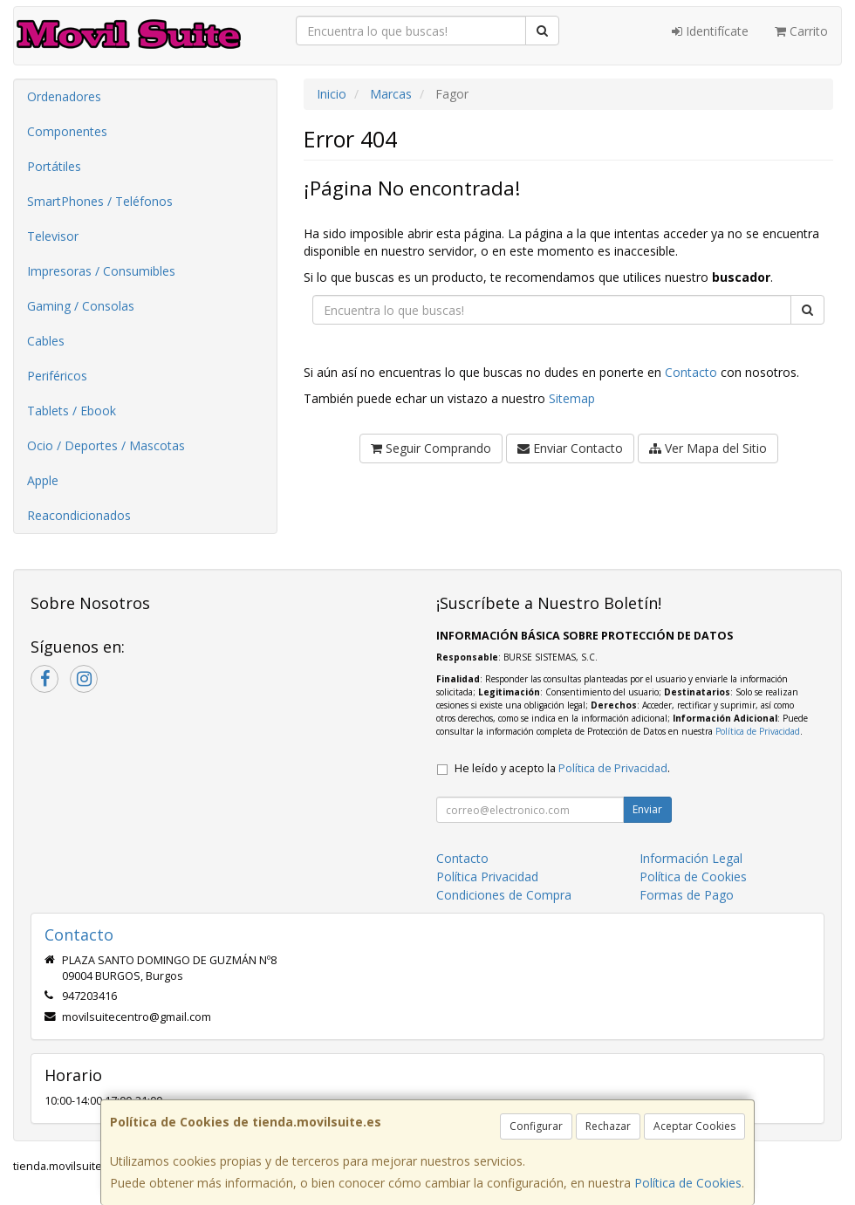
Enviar (647, 809)
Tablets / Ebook (71, 410)
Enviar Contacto (570, 448)
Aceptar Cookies (694, 1126)
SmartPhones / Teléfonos (100, 201)
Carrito (801, 31)
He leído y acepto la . (562, 768)
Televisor (53, 236)
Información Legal (691, 858)
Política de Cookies (688, 1182)
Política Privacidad (487, 876)
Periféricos (57, 375)
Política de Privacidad (757, 731)
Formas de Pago (687, 895)
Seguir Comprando (431, 448)
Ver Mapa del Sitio (708, 448)
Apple (42, 480)
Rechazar (608, 1126)
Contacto (691, 372)
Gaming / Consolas (80, 306)
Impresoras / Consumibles (101, 271)
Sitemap (572, 398)
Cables (46, 340)
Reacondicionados (79, 515)
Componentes (67, 131)
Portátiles (54, 166)
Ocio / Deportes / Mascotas (106, 445)
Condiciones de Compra (503, 895)
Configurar (536, 1126)
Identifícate (710, 31)
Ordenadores (64, 96)
